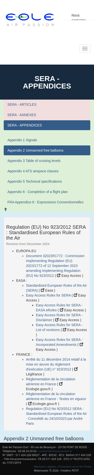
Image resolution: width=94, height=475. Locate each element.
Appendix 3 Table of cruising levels (34, 161)
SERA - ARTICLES (21, 104)
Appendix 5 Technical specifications (34, 181)
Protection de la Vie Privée (75, 466)
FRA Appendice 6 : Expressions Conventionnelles (45, 202)
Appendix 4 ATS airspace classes (33, 171)
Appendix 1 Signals (22, 140)
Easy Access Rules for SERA (48, 295)
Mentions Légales (45, 466)
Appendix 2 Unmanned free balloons (35, 150)
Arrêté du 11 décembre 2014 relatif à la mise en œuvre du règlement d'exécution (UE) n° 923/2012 (56, 364)
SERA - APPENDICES (24, 125)
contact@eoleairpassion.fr (55, 451)
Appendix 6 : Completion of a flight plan (37, 192)
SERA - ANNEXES (21, 115)
